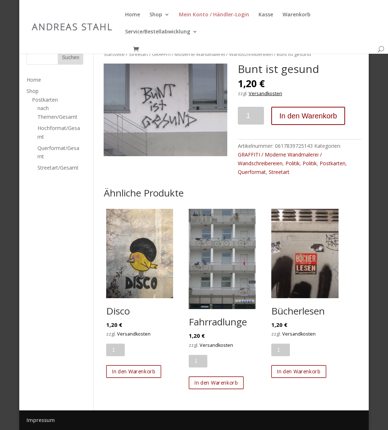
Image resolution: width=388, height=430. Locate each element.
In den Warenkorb (308, 116)
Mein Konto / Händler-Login (214, 15)
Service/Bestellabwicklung (157, 32)
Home (132, 15)
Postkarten (332, 163)
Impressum (41, 420)
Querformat (252, 172)
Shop (155, 15)
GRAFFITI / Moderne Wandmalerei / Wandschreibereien (212, 54)
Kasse (266, 15)
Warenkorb (297, 15)
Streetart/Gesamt (58, 167)
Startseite (114, 54)
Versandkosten (265, 93)
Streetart (138, 54)
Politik (292, 163)
